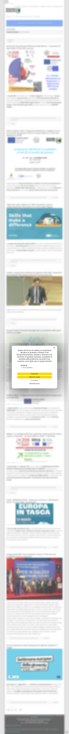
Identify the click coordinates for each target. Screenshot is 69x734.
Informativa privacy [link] (34, 383)
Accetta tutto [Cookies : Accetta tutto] (34, 373)
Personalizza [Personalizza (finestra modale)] (34, 380)
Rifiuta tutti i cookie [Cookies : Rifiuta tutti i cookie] (34, 377)
